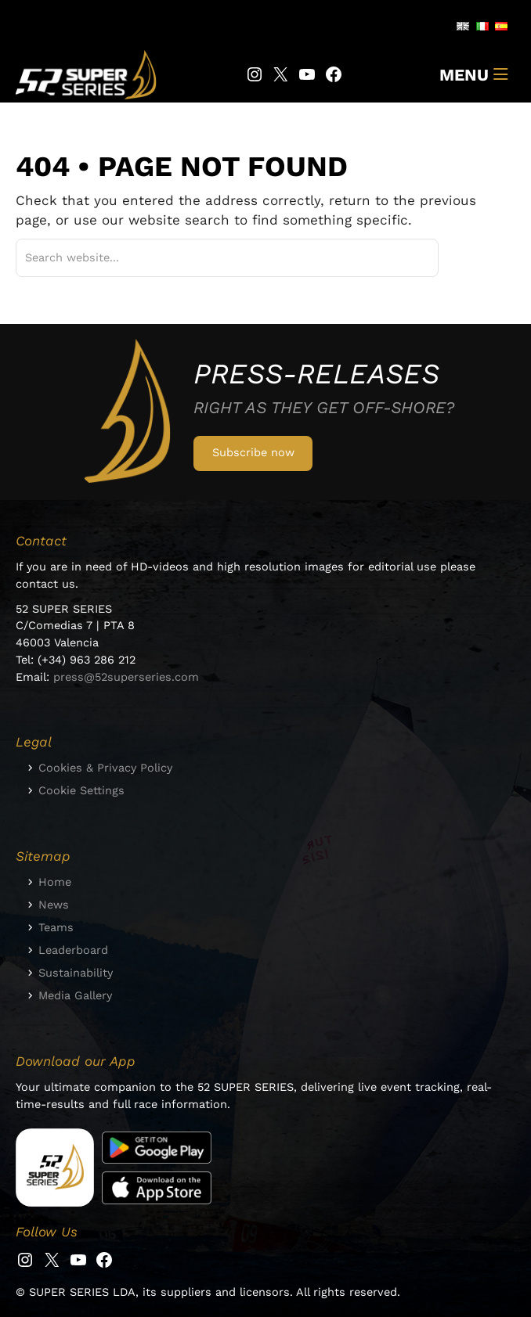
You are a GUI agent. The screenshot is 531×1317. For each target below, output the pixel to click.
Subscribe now (253, 452)
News (53, 905)
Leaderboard (73, 950)
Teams (56, 927)
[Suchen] (407, 258)
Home (54, 882)
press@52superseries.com (126, 677)
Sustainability (75, 973)
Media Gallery (75, 995)
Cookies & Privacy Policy (105, 768)
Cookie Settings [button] (81, 790)
